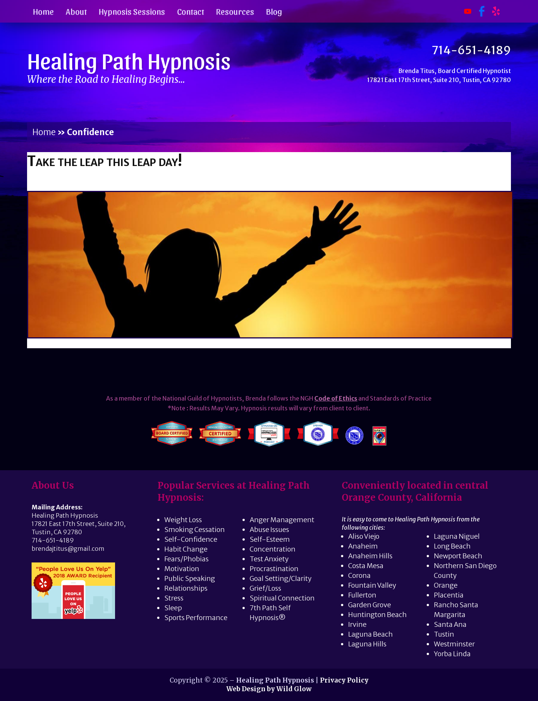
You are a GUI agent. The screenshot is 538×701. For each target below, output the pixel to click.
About (76, 11)
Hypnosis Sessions (132, 11)
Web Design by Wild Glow (269, 689)
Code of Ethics (335, 398)
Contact (190, 11)
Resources (235, 11)
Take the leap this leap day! (104, 161)
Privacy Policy (344, 680)
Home (43, 11)
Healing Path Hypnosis (129, 59)
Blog (274, 11)
